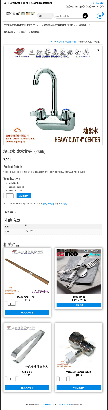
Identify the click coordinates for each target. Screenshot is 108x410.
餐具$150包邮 (71, 41)
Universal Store (64, 404)
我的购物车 (9, 32)
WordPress (47, 404)
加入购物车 (24, 195)
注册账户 (23, 32)
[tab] (10, 211)
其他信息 (9, 211)
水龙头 (64, 203)
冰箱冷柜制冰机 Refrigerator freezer (58, 25)
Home (53, 41)
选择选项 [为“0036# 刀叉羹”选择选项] (79, 304)
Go (85, 15)
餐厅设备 (60, 41)
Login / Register (96, 2)
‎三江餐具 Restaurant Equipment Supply (21, 25)
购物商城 (83, 25)
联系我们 (35, 32)
